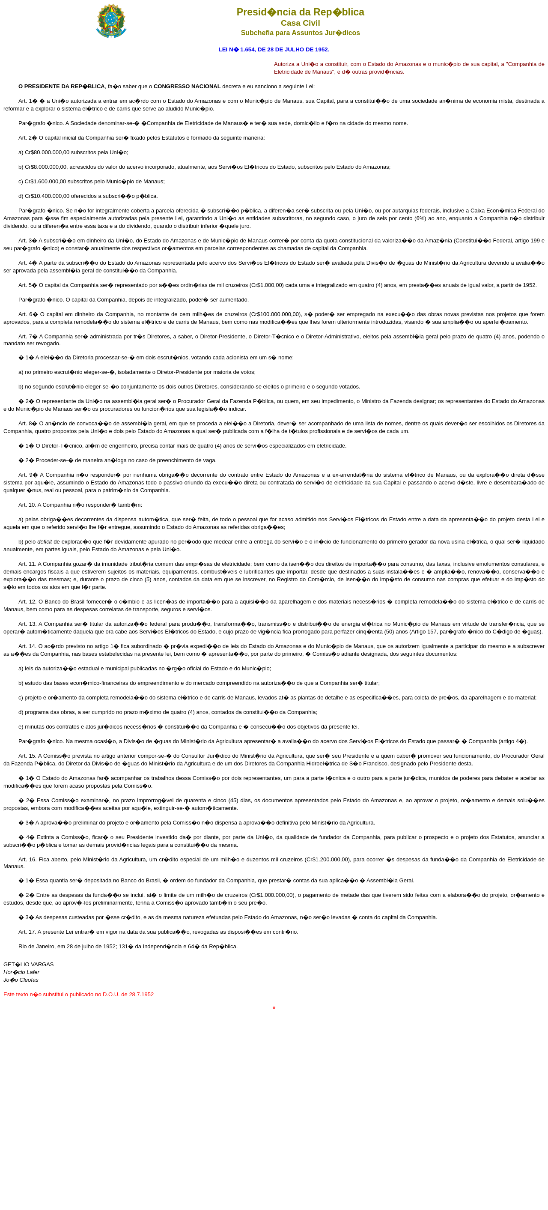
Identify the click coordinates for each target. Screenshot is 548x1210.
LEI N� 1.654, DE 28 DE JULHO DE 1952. (274, 49)
